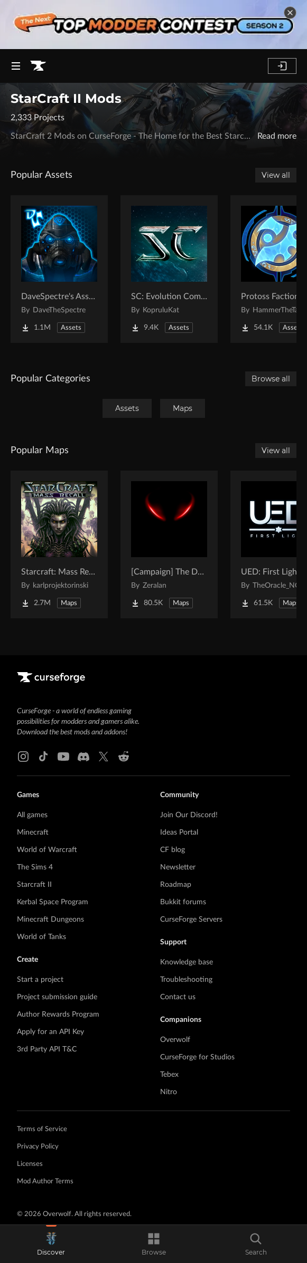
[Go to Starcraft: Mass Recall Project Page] (59, 544)
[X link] (103, 756)
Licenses (30, 1164)
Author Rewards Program (58, 1014)
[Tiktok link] (43, 756)
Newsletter (178, 867)
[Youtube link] (63, 756)
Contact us (178, 997)
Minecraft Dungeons (50, 919)
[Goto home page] (38, 66)
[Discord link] (83, 756)
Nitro (168, 1092)
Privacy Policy (38, 1146)
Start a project (40, 979)
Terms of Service (42, 1129)
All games (32, 815)
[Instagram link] (23, 756)
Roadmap (175, 884)
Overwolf (175, 1040)
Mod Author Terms (45, 1181)
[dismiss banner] (290, 12)
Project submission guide (57, 997)
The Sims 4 (35, 867)
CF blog (172, 850)
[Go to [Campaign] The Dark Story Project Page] (169, 544)
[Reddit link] (123, 756)
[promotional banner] (153, 24)
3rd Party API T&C (47, 1049)
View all (276, 175)
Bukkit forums (183, 902)
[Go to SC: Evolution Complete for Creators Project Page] (169, 269)
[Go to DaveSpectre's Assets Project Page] (59, 269)
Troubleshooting (186, 979)
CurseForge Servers (191, 919)
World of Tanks (41, 937)
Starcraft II (34, 884)
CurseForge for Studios (197, 1057)
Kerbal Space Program (52, 902)
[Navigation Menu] (16, 66)
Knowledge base (186, 962)
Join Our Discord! (189, 815)
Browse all (271, 379)
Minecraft (33, 832)
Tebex (169, 1074)
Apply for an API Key (50, 1032)
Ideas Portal (179, 832)
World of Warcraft (47, 850)
